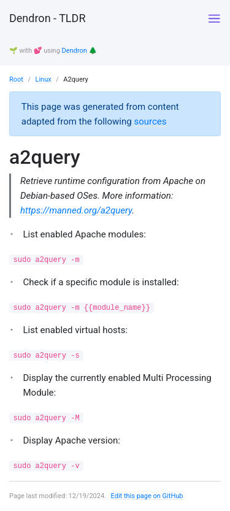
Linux (43, 79)
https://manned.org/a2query (76, 210)
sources (150, 121)
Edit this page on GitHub (147, 496)
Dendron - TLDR (47, 18)
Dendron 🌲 (80, 51)
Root (16, 79)
